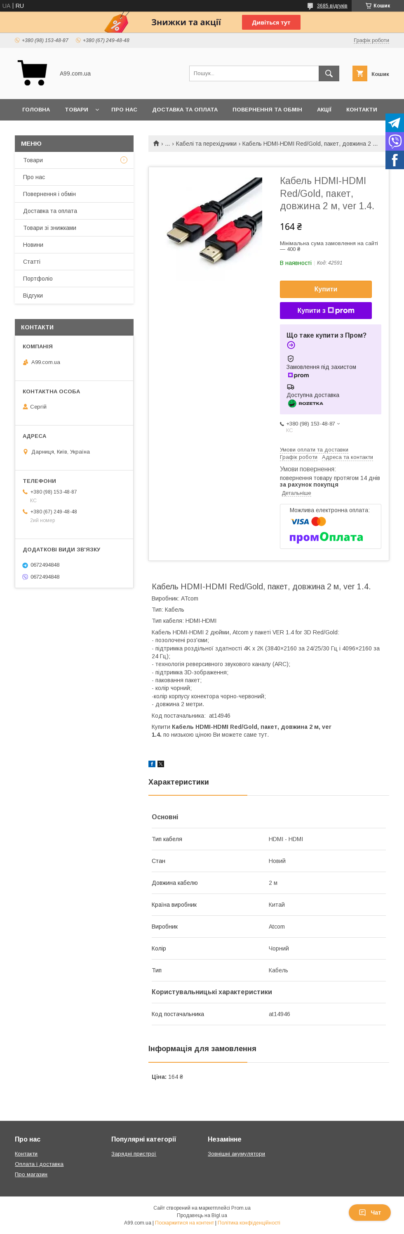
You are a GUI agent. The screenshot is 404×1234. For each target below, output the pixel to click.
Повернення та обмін (267, 109)
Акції (324, 109)
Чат (370, 1212)
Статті (31, 261)
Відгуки (33, 295)
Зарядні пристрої (133, 1154)
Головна (36, 109)
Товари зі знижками (49, 228)
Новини (33, 244)
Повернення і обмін (49, 194)
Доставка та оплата (185, 109)
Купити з (325, 310)
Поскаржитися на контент (184, 1223)
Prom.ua (241, 1208)
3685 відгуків (332, 6)
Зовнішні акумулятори (236, 1154)
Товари (76, 109)
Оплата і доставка (39, 1164)
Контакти (361, 109)
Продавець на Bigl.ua (202, 1215)
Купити (326, 289)
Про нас (124, 109)
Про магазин (31, 1174)
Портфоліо (38, 278)
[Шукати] (329, 73)
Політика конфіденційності (249, 1223)
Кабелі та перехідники (206, 143)
